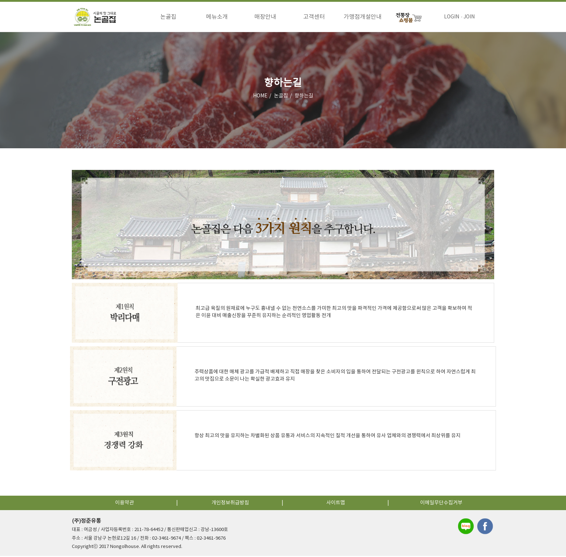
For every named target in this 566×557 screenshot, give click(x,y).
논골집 (168, 17)
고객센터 (314, 17)
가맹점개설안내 (363, 17)
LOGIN (451, 17)
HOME (260, 97)
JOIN (469, 17)
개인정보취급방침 (230, 504)
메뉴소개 (217, 17)
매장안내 (265, 17)
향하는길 (304, 97)
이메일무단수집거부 (441, 504)
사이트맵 (335, 504)
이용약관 (124, 504)
